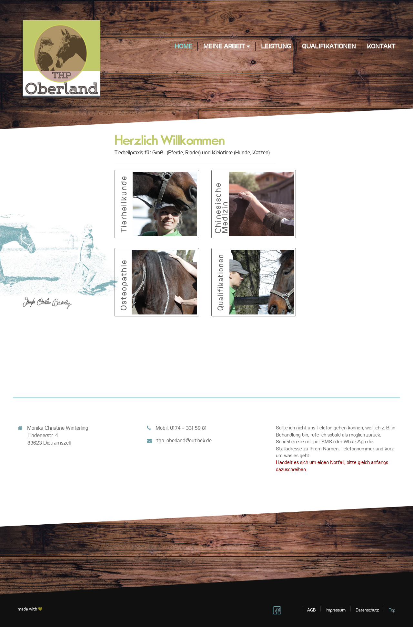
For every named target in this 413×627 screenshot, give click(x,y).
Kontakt (381, 46)
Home (183, 46)
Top (392, 610)
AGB (311, 610)
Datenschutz (367, 610)
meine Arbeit (226, 46)
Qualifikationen (329, 46)
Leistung (276, 46)
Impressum (336, 610)
